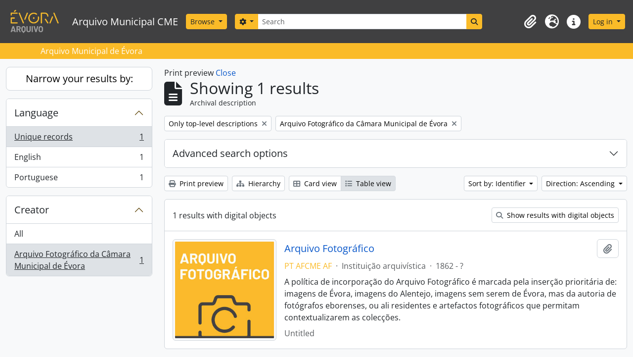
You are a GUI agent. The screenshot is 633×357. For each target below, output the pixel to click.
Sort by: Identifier (498, 183)
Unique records (79, 139)
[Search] (362, 21)
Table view (368, 183)
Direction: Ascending (581, 183)
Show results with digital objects (555, 215)
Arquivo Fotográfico (329, 249)
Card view (315, 183)
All (18, 233)
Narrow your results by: (79, 78)
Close (226, 72)
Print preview (196, 183)
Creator (31, 209)
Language (36, 112)
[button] (530, 22)
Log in (604, 21)
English (79, 159)
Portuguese (79, 179)
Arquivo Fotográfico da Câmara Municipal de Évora (79, 260)
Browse (203, 21)
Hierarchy (258, 183)
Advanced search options (230, 153)
